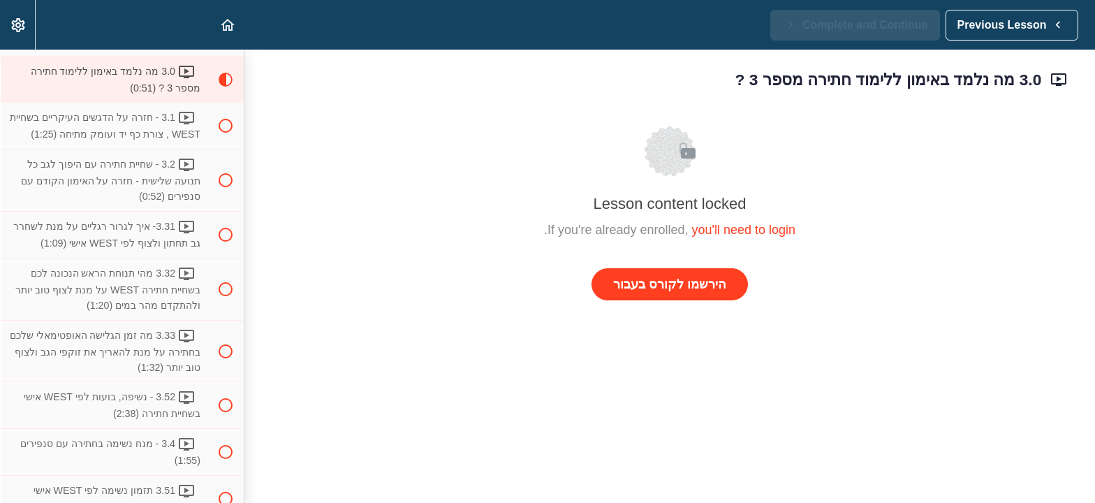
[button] (227, 25)
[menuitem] (17, 25)
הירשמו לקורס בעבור (669, 284)
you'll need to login (744, 230)
